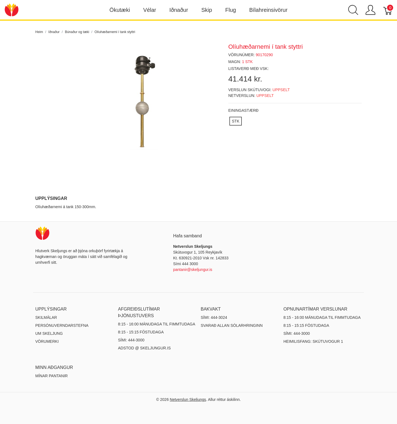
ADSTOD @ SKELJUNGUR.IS (144, 348)
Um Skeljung (49, 333)
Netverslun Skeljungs (188, 399)
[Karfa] (388, 10)
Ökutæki (119, 10)
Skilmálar (46, 317)
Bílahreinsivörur (268, 10)
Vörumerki (47, 341)
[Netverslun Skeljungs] (11, 9)
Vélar (149, 10)
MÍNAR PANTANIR (51, 376)
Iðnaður (178, 10)
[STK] (235, 121)
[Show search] (353, 10)
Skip (206, 10)
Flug (230, 10)
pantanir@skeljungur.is (192, 269)
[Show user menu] (370, 10)
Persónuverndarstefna (61, 325)
